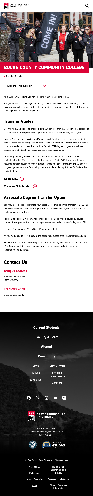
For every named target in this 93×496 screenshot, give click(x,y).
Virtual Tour (57, 366)
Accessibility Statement (59, 479)
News (36, 366)
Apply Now (13, 179)
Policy (34, 485)
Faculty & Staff (46, 337)
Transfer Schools (14, 76)
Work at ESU (34, 466)
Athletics (35, 379)
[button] (80, 6)
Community (46, 356)
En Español (34, 473)
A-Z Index (57, 383)
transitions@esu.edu (76, 235)
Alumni (46, 346)
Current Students (46, 327)
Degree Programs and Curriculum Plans (23, 139)
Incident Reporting (34, 479)
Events (36, 373)
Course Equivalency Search (17, 156)
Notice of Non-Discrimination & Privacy (58, 469)
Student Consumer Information (58, 486)
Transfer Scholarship (20, 186)
